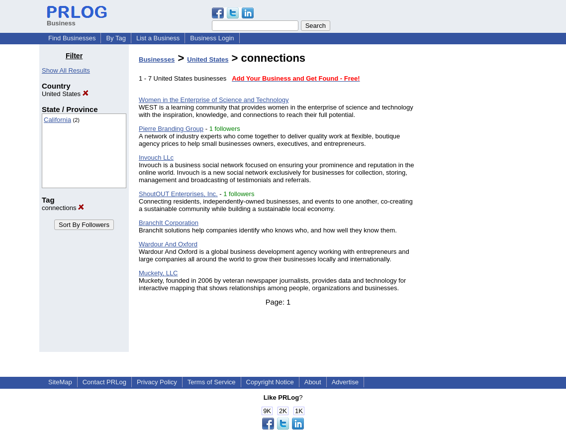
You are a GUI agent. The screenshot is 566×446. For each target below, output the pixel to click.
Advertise (345, 382)
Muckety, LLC (158, 273)
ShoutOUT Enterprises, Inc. (178, 194)
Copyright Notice (270, 382)
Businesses (157, 59)
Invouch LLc (156, 157)
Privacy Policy (157, 382)
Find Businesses (71, 38)
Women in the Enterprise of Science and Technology (214, 100)
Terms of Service (212, 382)
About (312, 382)
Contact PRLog (104, 382)
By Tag (116, 38)
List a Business (158, 38)
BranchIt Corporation (168, 222)
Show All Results (66, 70)
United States (65, 94)
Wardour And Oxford (168, 244)
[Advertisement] (476, 201)
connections (63, 208)
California (57, 119)
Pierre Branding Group (171, 128)
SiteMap (60, 382)
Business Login (212, 38)
